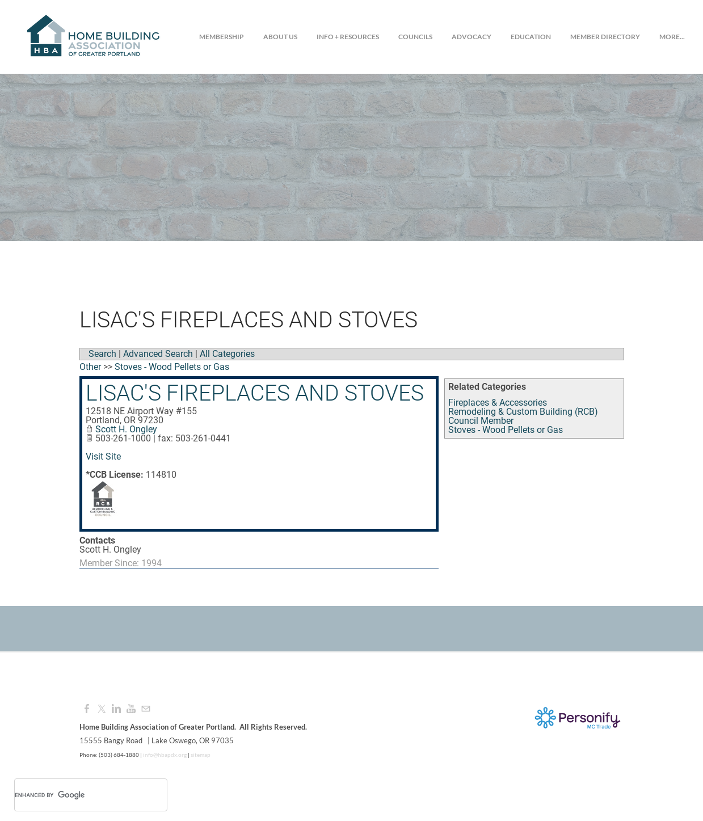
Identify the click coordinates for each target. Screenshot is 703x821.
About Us (280, 36)
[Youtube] (131, 709)
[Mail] (145, 709)
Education (531, 36)
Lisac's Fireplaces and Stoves (255, 393)
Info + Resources (348, 36)
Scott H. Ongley (126, 429)
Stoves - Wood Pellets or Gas (505, 429)
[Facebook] (86, 709)
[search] (76, 795)
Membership (221, 36)
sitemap (201, 754)
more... (672, 36)
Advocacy (471, 36)
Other (90, 366)
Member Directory (605, 36)
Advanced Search (158, 353)
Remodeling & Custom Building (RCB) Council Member (523, 416)
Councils (415, 36)
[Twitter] (101, 709)
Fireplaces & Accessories (497, 402)
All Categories (227, 353)
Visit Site (103, 456)
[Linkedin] (116, 709)
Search (102, 353)
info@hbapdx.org (164, 754)
